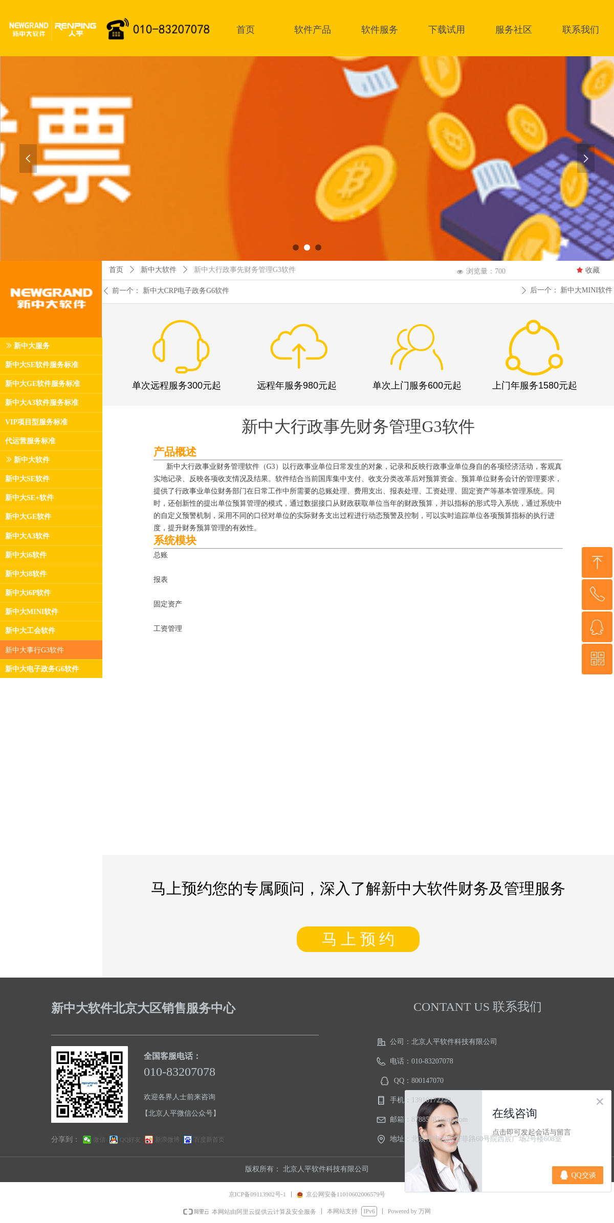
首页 (116, 270)
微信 (99, 1139)
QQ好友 (130, 1139)
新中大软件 (159, 270)
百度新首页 (209, 1139)
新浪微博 (167, 1139)
